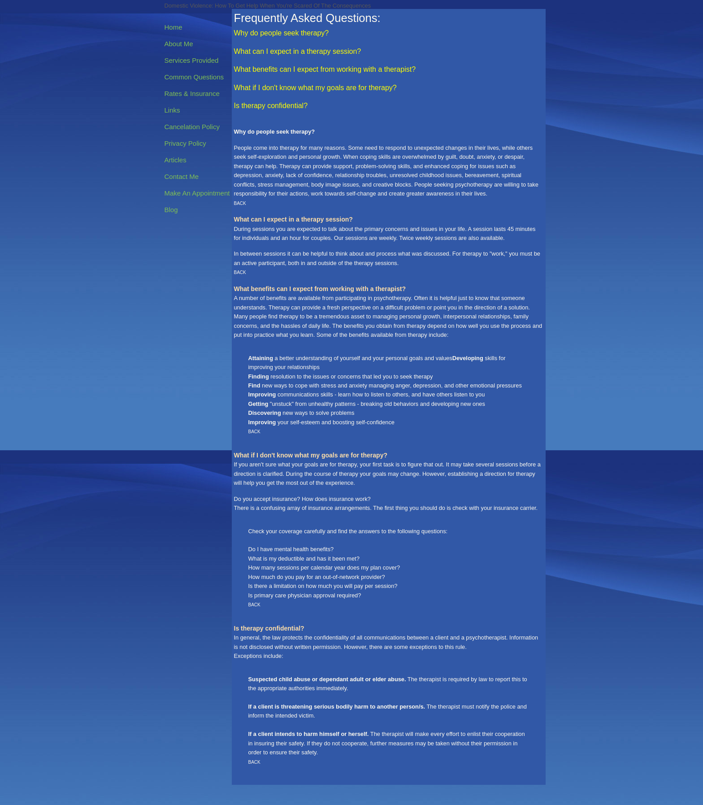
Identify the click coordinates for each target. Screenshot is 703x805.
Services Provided (192, 60)
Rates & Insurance (192, 93)
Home (173, 27)
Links (172, 110)
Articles (176, 160)
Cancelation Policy (192, 127)
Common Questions (194, 77)
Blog (171, 209)
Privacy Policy (185, 143)
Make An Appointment (197, 193)
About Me (179, 44)
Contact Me (182, 176)
